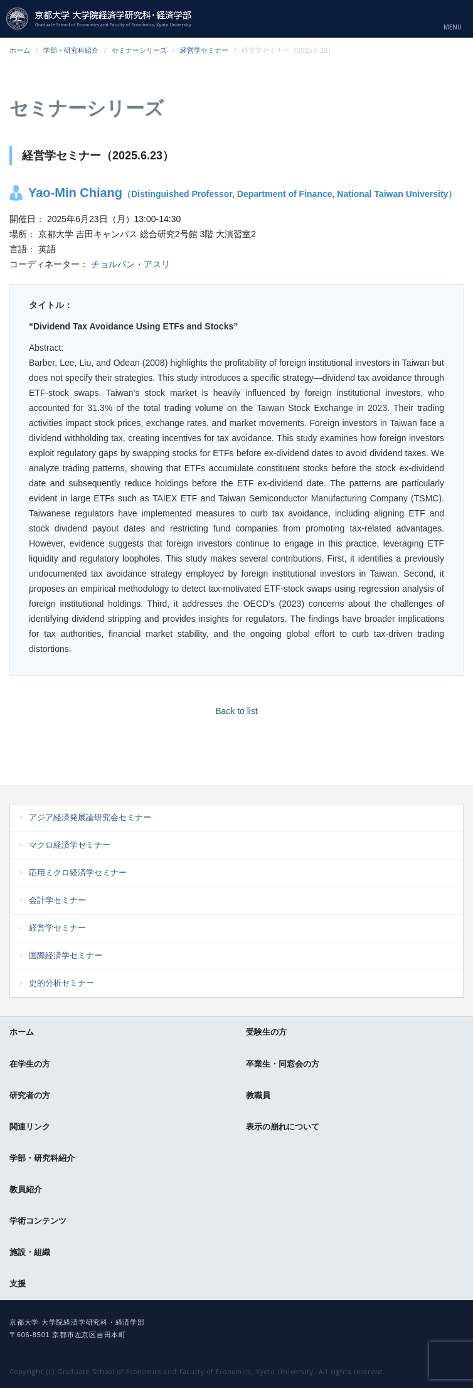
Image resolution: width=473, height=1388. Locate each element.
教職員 (258, 1095)
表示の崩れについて (282, 1126)
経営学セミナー (204, 50)
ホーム (19, 50)
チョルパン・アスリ (130, 264)
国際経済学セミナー (65, 955)
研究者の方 (29, 1095)
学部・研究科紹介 (70, 50)
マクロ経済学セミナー (69, 845)
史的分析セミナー (61, 983)
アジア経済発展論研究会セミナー (90, 817)
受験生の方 (266, 1032)
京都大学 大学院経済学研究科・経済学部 (98, 18)
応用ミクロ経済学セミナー (78, 872)
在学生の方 (29, 1064)
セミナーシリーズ (139, 50)
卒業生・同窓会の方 (282, 1064)
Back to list (236, 711)
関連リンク (29, 1126)
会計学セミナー (57, 900)
